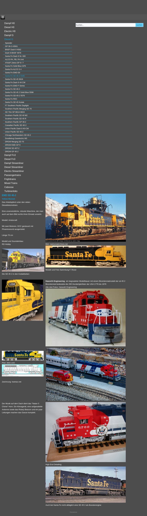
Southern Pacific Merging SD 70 (18, 109)
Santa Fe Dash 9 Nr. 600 (15, 56)
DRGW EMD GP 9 (12, 145)
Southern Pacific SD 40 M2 (16, 115)
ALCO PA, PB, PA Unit (14, 59)
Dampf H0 (9, 23)
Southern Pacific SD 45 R (15, 119)
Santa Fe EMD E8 (12, 73)
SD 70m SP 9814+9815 (15, 112)
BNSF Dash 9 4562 (13, 49)
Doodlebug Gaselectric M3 (16, 138)
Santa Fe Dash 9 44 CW (15, 82)
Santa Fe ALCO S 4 (13, 69)
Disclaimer (73, 512)
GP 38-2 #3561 (11, 46)
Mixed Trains (10, 183)
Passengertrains (12, 175)
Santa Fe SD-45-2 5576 (15, 96)
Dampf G (8, 35)
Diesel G (8, 39)
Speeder (8, 43)
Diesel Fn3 (9, 159)
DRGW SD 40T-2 (12, 148)
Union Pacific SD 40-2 (14, 132)
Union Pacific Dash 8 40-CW (17, 128)
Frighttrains (10, 179)
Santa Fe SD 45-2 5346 (15, 76)
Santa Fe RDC (11, 99)
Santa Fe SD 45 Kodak (14, 102)
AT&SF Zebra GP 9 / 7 (14, 63)
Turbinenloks (10, 191)
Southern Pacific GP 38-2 (15, 122)
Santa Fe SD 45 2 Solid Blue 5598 (19, 92)
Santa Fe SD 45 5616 (14, 79)
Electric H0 (9, 31)
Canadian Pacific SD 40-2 (15, 125)
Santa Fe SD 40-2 (12, 89)
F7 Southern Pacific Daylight (17, 105)
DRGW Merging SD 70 (14, 142)
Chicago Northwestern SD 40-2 (18, 135)
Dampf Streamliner (13, 163)
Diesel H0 (9, 27)
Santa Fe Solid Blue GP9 (15, 66)
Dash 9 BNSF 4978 (13, 53)
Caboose (8, 187)
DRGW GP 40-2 (11, 151)
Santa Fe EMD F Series (15, 86)
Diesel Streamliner (13, 167)
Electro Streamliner (14, 171)
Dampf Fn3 (10, 155)
